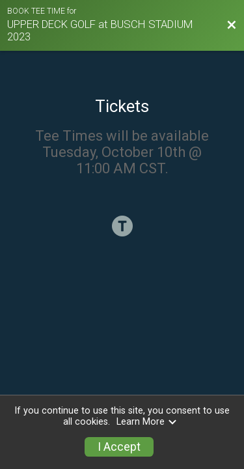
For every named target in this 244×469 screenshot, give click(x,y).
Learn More (147, 421)
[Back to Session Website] (231, 25)
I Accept (119, 446)
